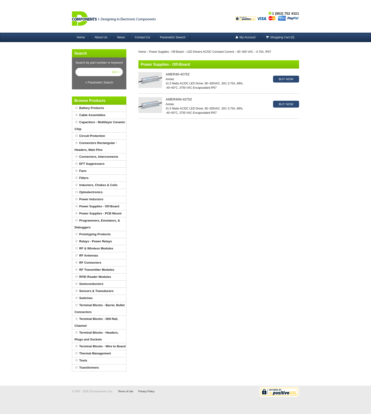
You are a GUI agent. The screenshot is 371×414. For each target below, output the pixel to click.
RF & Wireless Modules (94, 248)
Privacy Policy (146, 391)
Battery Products (89, 108)
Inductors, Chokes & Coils (96, 185)
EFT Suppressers (90, 164)
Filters (81, 178)
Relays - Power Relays (93, 241)
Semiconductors (89, 284)
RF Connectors (88, 262)
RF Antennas (86, 255)
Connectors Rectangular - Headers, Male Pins (96, 146)
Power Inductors (89, 199)
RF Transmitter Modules (94, 269)
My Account (245, 37)
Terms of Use (125, 391)
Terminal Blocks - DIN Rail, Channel (96, 321)
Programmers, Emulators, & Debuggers (97, 223)
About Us (101, 37)
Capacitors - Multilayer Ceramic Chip (100, 125)
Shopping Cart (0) (279, 37)
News (121, 37)
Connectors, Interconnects (96, 156)
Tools (81, 360)
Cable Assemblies (90, 115)
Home (81, 37)
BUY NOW (286, 79)
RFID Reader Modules (93, 277)
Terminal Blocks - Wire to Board (100, 346)
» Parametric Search (99, 82)
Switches (84, 298)
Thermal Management (93, 353)
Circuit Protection (90, 136)
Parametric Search (173, 37)
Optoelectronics (89, 192)
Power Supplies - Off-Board (97, 206)
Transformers (87, 367)
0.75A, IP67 (263, 51)
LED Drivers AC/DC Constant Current (210, 51)
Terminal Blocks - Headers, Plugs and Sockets (97, 335)
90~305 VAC (245, 51)
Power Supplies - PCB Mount (98, 213)
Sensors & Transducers (94, 291)
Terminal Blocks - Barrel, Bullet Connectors (100, 308)
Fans (80, 171)
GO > (115, 72)
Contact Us (142, 37)
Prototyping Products (93, 234)
